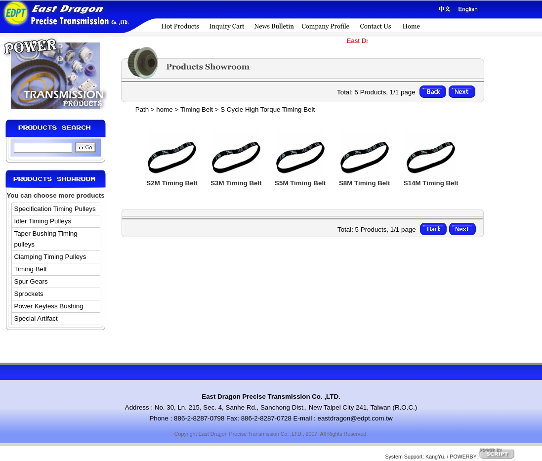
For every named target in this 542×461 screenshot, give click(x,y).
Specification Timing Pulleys (55, 208)
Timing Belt (30, 269)
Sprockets (28, 293)
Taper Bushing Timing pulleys (46, 239)
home (164, 109)
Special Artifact (36, 318)
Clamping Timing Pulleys (50, 256)
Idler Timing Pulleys (43, 221)
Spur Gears (31, 281)
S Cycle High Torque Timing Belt (267, 109)
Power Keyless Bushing (48, 306)
